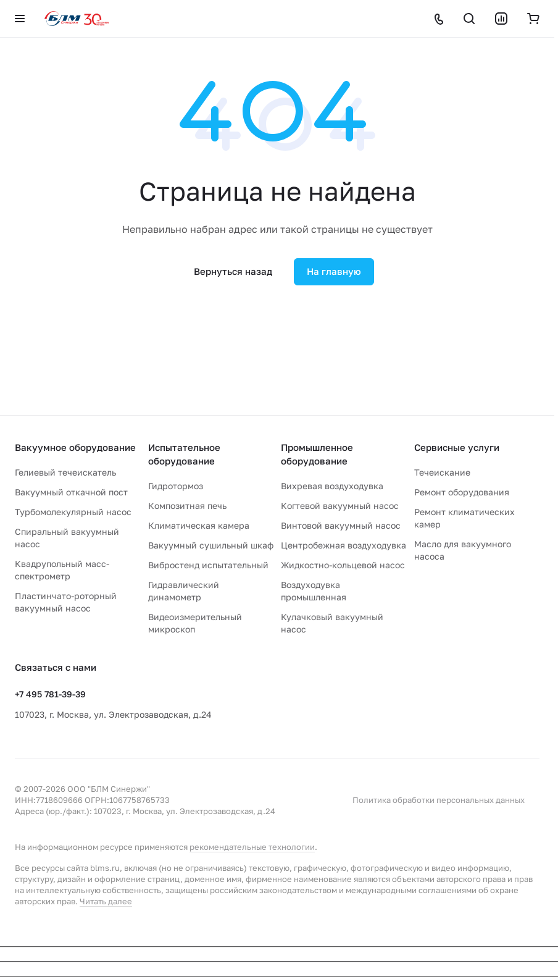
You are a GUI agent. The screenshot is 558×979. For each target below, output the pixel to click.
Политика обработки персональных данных (438, 800)
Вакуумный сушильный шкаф (210, 545)
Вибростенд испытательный (208, 565)
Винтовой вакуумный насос (341, 525)
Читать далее (106, 901)
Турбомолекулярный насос (73, 511)
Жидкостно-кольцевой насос (343, 565)
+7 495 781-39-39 (50, 694)
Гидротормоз (175, 486)
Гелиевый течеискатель (65, 472)
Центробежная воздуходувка (343, 545)
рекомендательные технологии (252, 847)
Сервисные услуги (456, 447)
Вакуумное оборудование (75, 447)
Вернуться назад (233, 271)
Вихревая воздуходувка (332, 486)
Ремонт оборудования (461, 492)
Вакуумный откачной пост (71, 492)
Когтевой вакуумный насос (340, 505)
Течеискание (442, 472)
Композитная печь (187, 505)
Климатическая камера (198, 525)
